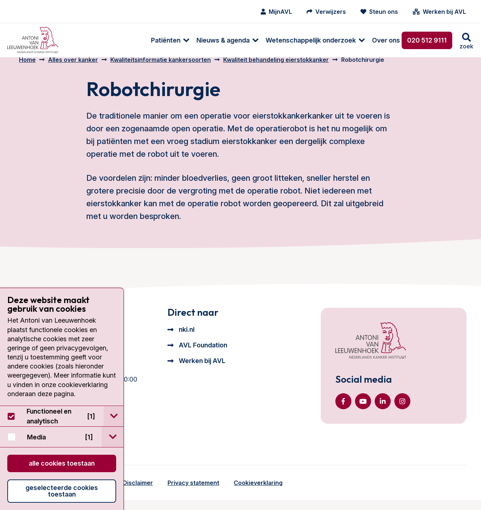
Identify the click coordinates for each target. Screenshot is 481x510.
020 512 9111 (427, 40)
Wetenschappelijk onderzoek (233, 40)
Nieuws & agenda (144, 40)
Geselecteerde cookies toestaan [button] (61, 491)
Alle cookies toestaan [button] (62, 463)
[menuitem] (88, 40)
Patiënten (87, 40)
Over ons (308, 40)
